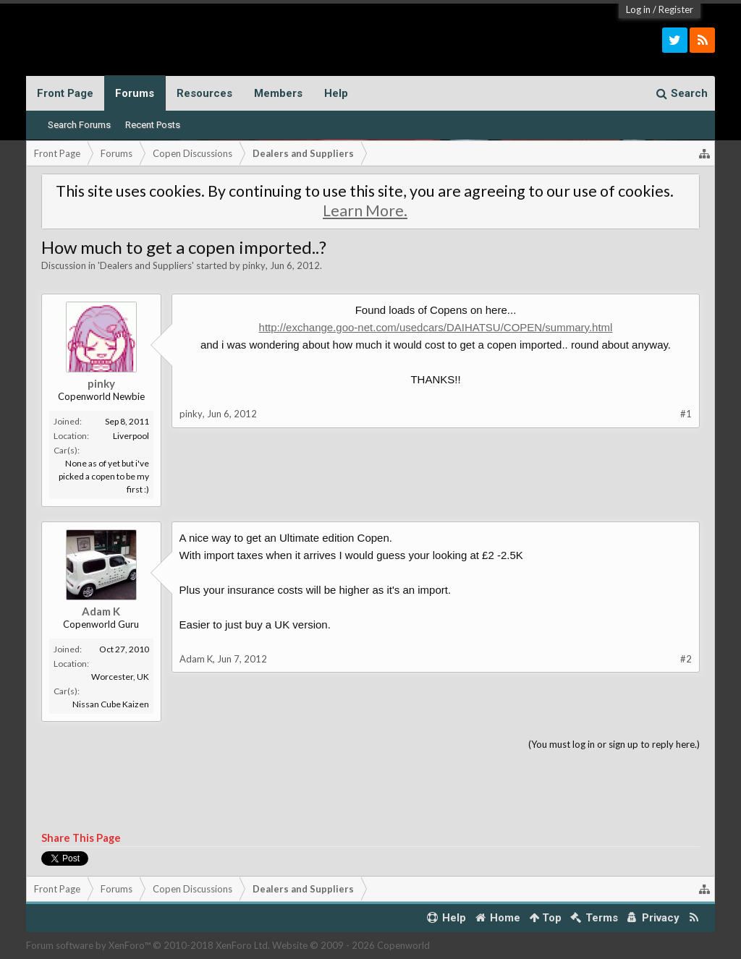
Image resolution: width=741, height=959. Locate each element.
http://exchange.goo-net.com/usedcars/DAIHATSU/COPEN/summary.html (436, 327)
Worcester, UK (120, 676)
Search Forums (79, 124)
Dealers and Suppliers (146, 265)
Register (676, 9)
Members (278, 93)
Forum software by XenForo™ (148, 945)
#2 (686, 659)
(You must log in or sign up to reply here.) (614, 744)
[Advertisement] (370, 791)
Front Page (65, 93)
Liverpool (131, 435)
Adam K (101, 611)
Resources (204, 93)
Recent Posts (152, 124)
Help (336, 93)
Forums (134, 93)
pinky (254, 265)
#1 (686, 413)
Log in (638, 9)
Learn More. (365, 210)
